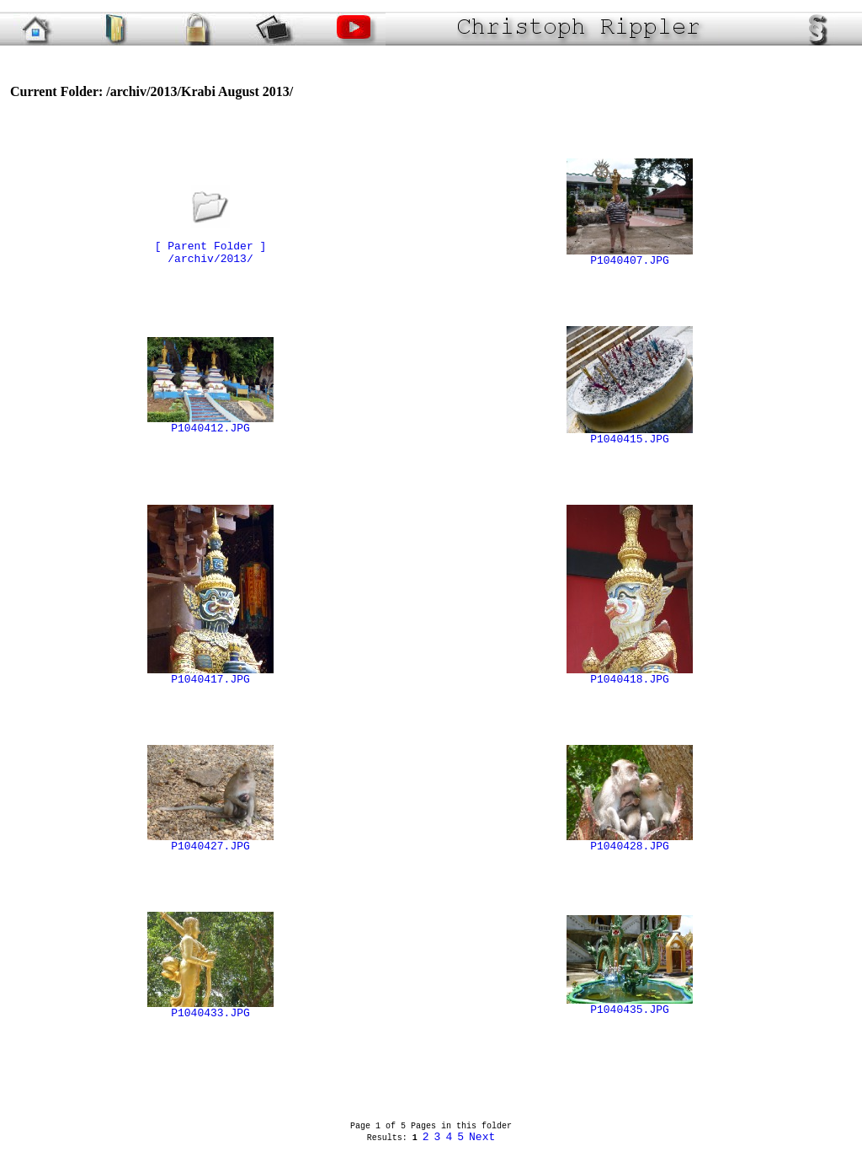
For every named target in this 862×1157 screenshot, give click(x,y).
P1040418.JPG (630, 675)
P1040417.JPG (210, 675)
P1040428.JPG (630, 842)
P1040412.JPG (210, 424)
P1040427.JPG (210, 842)
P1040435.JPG (630, 1005)
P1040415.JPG (630, 435)
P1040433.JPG (210, 1009)
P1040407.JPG (630, 256)
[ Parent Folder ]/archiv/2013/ (211, 241)
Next (482, 1137)
